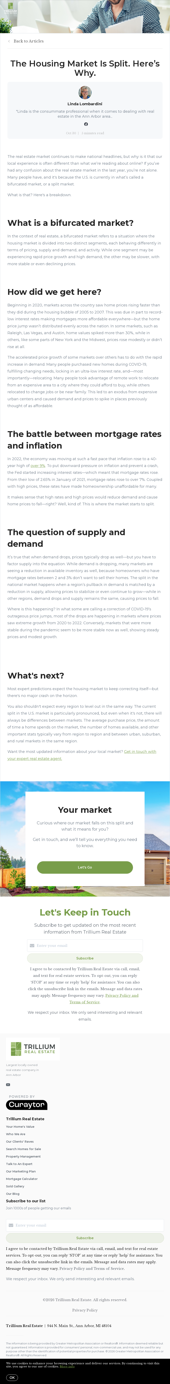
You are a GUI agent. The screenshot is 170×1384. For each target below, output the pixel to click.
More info (67, 1366)
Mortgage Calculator (22, 1179)
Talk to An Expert (19, 1164)
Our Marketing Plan (21, 1171)
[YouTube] (8, 1085)
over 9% (38, 465)
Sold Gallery (15, 1186)
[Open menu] (164, 8)
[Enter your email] (89, 945)
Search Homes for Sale (23, 1149)
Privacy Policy (85, 1310)
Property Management (23, 1156)
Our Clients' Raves (20, 1141)
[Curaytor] (26, 1109)
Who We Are (15, 1134)
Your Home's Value (20, 1127)
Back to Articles (29, 41)
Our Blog (12, 1194)
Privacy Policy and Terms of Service (92, 1269)
